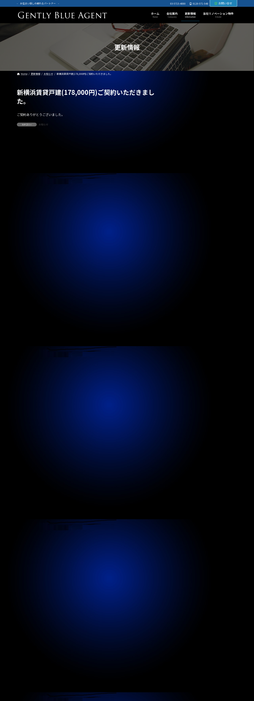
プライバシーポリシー (35, 683)
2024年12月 (186, 486)
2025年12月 (186, 390)
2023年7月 (185, 623)
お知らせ (43, 124)
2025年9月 (185, 414)
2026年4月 (185, 358)
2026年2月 (185, 374)
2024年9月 (185, 511)
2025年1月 (185, 478)
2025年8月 (185, 422)
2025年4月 (185, 454)
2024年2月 (185, 567)
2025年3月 (185, 462)
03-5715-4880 (178, 3)
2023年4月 (185, 648)
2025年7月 (185, 430)
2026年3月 (185, 366)
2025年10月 (186, 406)
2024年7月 (185, 527)
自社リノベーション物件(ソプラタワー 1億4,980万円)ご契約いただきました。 (204, 118)
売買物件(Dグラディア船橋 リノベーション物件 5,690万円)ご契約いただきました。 (205, 137)
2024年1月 (185, 575)
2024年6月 (185, 535)
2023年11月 (186, 591)
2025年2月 (185, 470)
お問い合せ (223, 3)
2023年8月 (185, 615)
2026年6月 (185, 342)
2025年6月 (185, 438)
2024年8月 (185, 519)
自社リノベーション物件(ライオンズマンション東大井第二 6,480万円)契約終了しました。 (206, 231)
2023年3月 (185, 656)
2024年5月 (185, 543)
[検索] (232, 92)
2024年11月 (186, 495)
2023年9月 (185, 607)
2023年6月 (185, 632)
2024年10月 (186, 503)
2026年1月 (185, 382)
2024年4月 (185, 551)
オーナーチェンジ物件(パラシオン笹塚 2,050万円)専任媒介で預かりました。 (205, 268)
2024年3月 (185, 559)
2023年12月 (186, 583)
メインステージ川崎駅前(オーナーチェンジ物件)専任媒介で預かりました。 (206, 212)
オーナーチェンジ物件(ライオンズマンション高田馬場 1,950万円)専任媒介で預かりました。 (206, 249)
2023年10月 (186, 599)
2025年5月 (185, 446)
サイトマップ (67, 683)
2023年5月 (185, 639)
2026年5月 (185, 349)
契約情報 (184, 322)
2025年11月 (186, 398)
